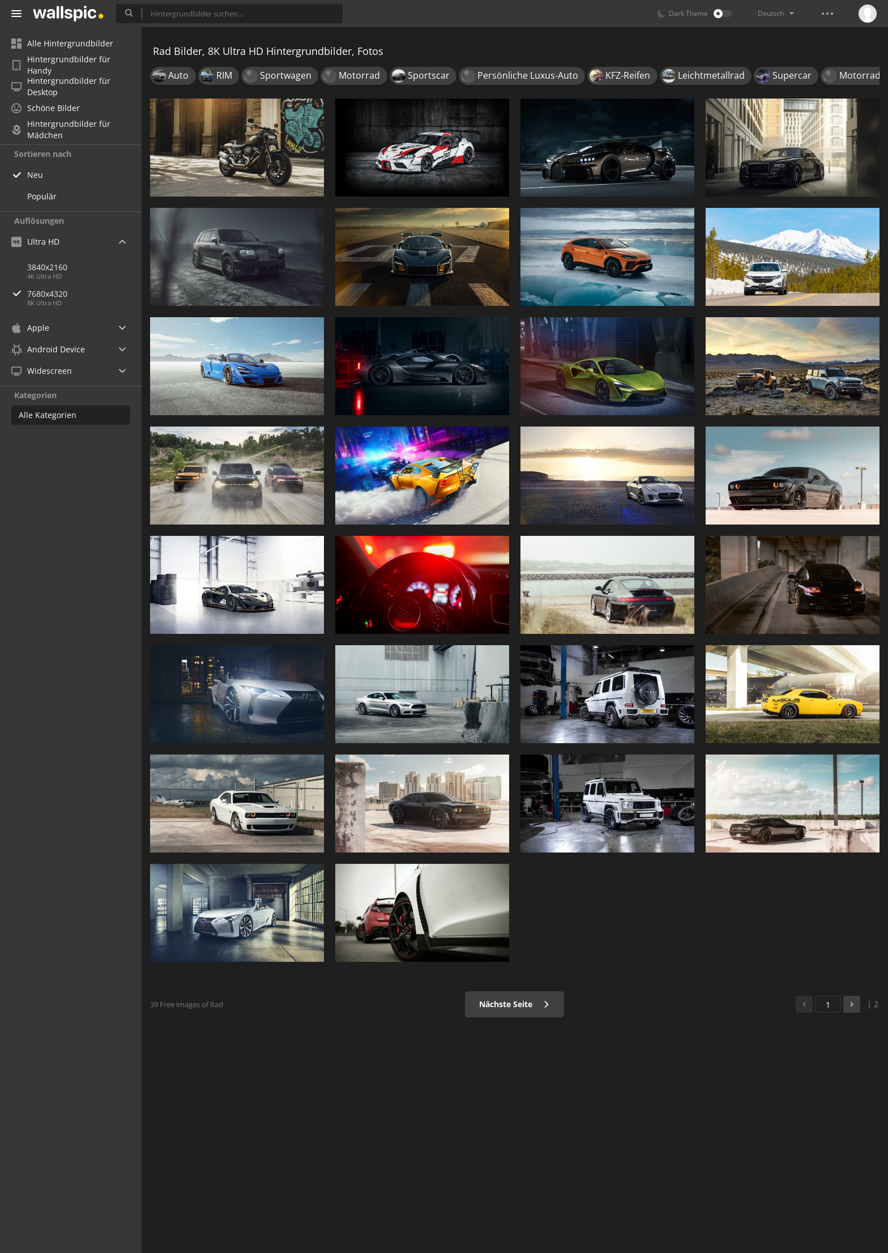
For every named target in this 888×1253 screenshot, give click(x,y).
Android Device (48, 349)
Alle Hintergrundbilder (62, 43)
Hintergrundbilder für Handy (60, 65)
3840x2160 (47, 267)
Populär (42, 196)
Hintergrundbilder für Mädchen (60, 129)
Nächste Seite (514, 1004)
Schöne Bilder (45, 108)
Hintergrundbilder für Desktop (60, 86)
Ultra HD (35, 241)
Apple (30, 327)
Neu (35, 174)
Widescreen (41, 370)
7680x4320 (84, 293)
